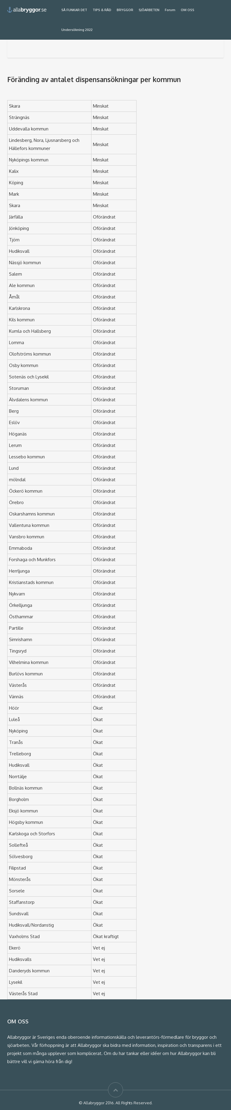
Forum (170, 10)
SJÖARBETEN (149, 10)
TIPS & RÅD (102, 10)
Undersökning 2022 (77, 30)
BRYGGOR (125, 10)
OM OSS (187, 10)
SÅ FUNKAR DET (74, 10)
